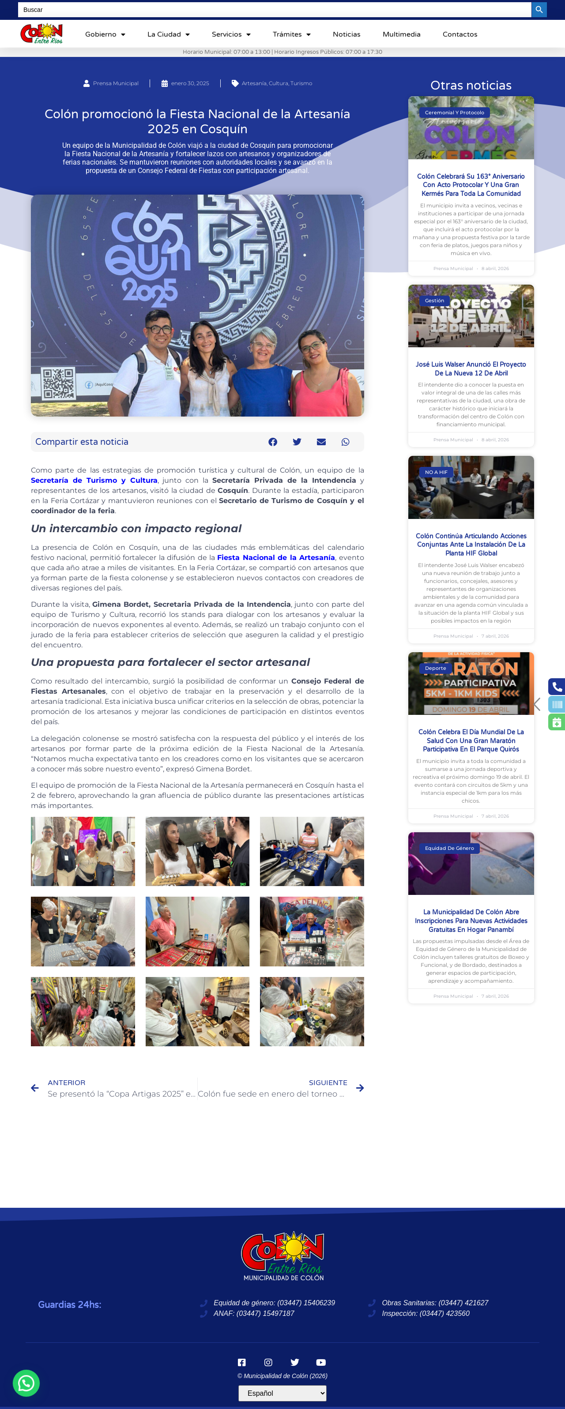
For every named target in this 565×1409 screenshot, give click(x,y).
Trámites (292, 34)
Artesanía (254, 83)
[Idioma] (282, 1393)
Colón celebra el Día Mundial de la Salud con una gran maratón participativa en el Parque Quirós (471, 741)
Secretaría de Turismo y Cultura (94, 480)
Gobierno (105, 34)
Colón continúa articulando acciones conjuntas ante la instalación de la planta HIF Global (471, 545)
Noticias (347, 34)
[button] (273, 442)
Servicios (231, 34)
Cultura (278, 83)
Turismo (301, 83)
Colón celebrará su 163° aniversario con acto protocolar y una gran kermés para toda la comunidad (471, 185)
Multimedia (402, 34)
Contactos (460, 34)
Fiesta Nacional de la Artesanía (276, 557)
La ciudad (168, 34)
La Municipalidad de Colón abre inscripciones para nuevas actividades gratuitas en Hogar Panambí (471, 921)
